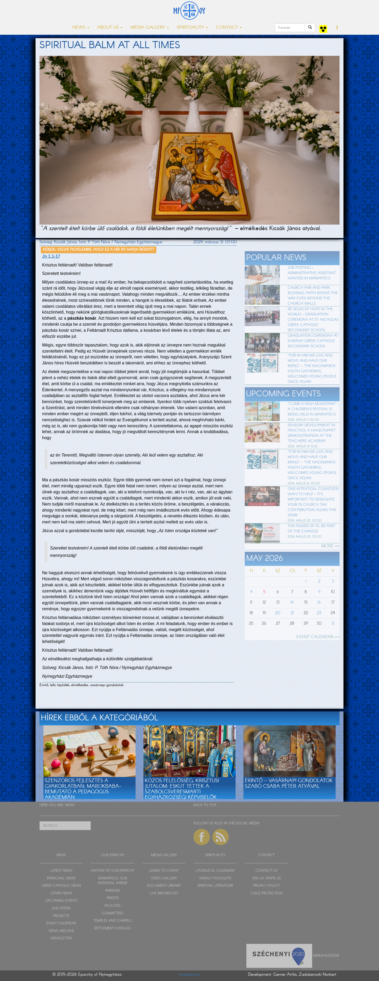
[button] (337, 28)
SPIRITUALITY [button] (192, 27)
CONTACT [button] (229, 27)
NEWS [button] (80, 27)
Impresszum (189, 975)
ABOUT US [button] (110, 27)
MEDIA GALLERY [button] (150, 27)
